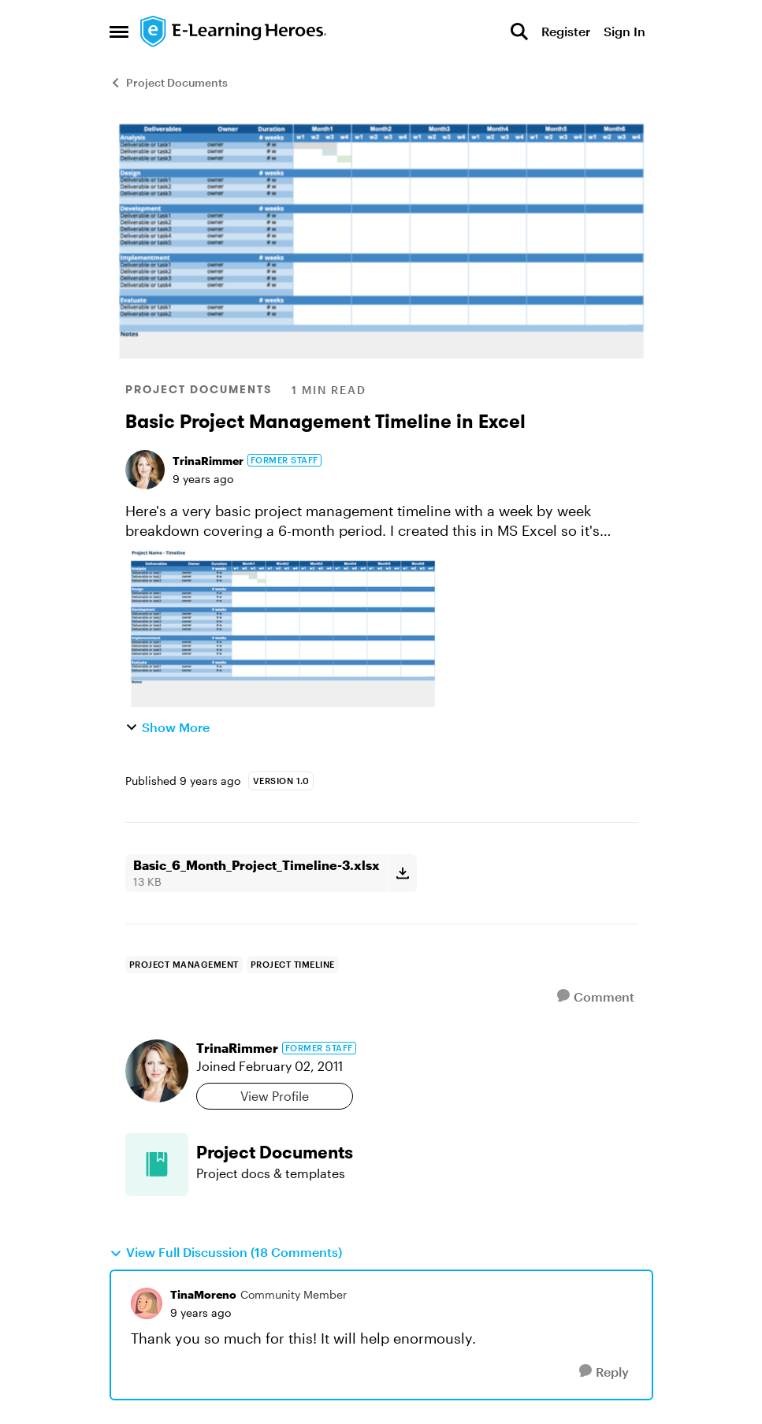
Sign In (624, 31)
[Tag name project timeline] (293, 964)
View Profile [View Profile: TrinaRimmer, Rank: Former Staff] (274, 1095)
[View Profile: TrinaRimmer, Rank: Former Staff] (145, 469)
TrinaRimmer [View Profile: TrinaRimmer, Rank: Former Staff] (208, 460)
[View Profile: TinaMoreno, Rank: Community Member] (146, 1303)
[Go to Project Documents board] (156, 1164)
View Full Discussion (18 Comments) (226, 1252)
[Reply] (604, 1371)
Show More (167, 726)
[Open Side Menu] (119, 31)
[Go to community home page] (234, 31)
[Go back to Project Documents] (416, 1152)
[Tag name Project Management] (184, 964)
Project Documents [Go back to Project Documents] (169, 82)
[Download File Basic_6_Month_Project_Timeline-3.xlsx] (402, 873)
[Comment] (595, 996)
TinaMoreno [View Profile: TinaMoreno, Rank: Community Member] (203, 1294)
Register (565, 31)
